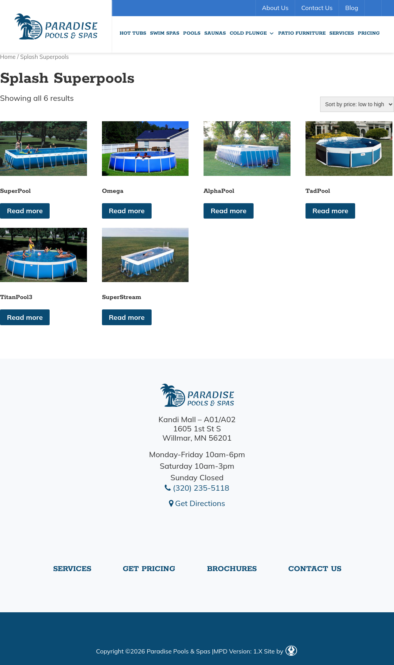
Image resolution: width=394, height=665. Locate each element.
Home (8, 56)
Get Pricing (149, 569)
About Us (275, 8)
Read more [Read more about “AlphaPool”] (228, 210)
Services (341, 33)
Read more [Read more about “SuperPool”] (25, 210)
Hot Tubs (133, 33)
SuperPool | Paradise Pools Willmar (56, 26)
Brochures (232, 569)
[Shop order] (357, 104)
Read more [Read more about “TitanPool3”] (25, 317)
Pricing (369, 33)
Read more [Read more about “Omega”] (127, 210)
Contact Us (316, 8)
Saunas (215, 33)
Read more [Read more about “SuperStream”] (127, 317)
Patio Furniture (302, 33)
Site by (280, 651)
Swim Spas (164, 33)
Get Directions (197, 503)
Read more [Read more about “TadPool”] (330, 210)
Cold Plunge (252, 33)
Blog (351, 8)
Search (374, 8)
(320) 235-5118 (197, 488)
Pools (191, 33)
